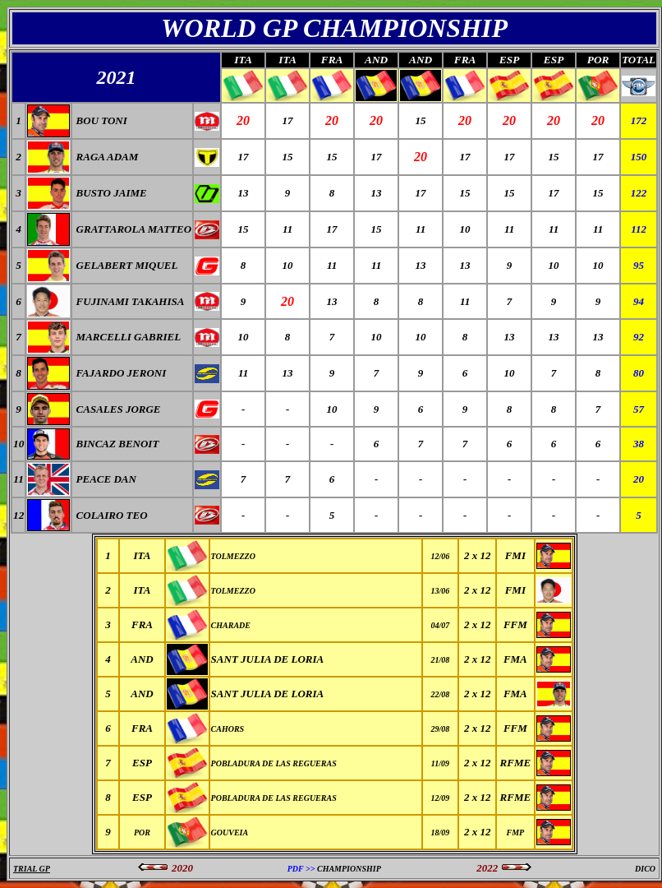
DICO (645, 868)
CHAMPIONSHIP (349, 868)
